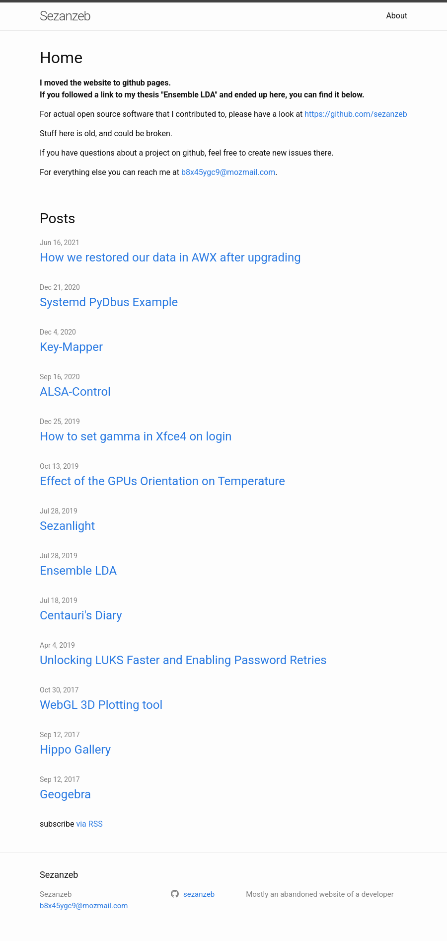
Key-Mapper (71, 347)
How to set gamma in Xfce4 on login (135, 436)
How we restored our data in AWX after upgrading (170, 257)
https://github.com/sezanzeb (355, 114)
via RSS (89, 824)
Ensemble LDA (78, 571)
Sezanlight (67, 526)
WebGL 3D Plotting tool (101, 705)
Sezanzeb (65, 15)
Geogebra (65, 794)
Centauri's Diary (81, 615)
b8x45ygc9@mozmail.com (228, 172)
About (396, 15)
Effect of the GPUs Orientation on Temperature (162, 481)
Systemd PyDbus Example (109, 302)
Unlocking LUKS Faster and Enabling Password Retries (183, 660)
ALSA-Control (75, 392)
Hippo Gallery (75, 750)
